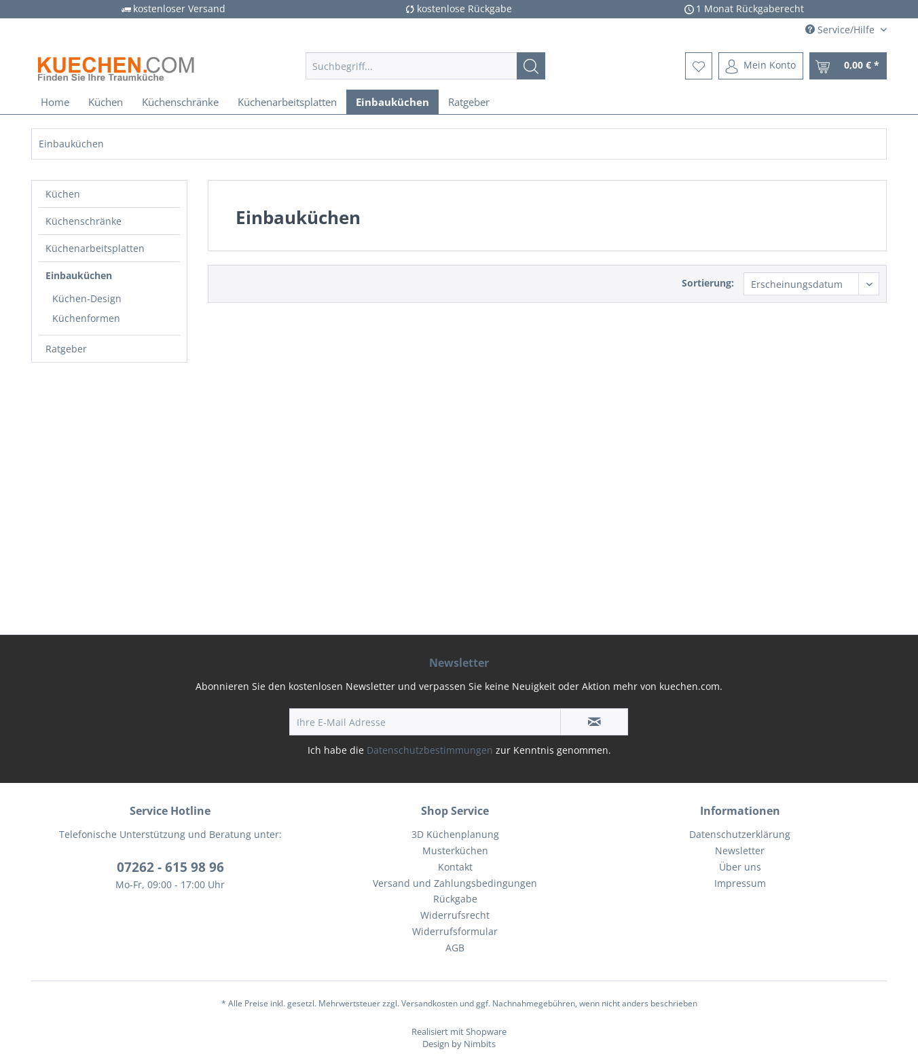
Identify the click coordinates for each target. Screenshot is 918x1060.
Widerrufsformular (455, 931)
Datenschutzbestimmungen (430, 750)
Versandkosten (429, 1003)
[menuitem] (425, 65)
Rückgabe (455, 898)
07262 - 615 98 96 (170, 867)
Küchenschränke (83, 221)
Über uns (740, 866)
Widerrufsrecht (455, 915)
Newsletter (740, 850)
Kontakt (455, 866)
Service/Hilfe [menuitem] (841, 29)
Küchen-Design (87, 298)
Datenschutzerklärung (739, 834)
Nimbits (480, 1044)
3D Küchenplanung (455, 834)
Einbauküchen (78, 275)
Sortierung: (708, 282)
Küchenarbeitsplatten (95, 248)
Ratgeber (66, 348)
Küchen (62, 193)
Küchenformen (86, 318)
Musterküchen (455, 850)
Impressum (740, 883)
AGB (454, 947)
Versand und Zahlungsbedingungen (455, 883)
